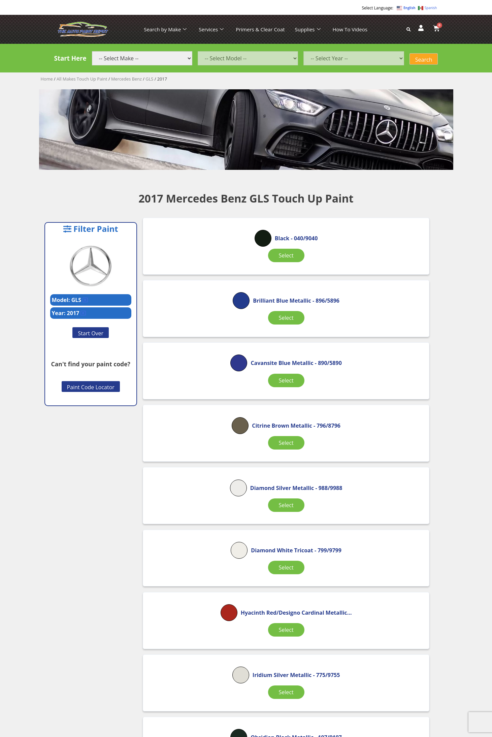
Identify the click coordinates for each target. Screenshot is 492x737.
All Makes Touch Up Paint (82, 79)
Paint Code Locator (90, 387)
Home (47, 79)
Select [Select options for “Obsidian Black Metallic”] (397, 456)
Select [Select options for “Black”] (193, 272)
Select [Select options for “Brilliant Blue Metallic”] (295, 281)
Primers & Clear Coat (260, 29)
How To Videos (350, 29)
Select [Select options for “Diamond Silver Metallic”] (295, 368)
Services (211, 29)
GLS (149, 79)
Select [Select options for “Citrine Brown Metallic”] (193, 368)
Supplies (308, 29)
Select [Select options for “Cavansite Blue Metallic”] (397, 281)
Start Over (90, 333)
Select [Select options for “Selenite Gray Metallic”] (295, 543)
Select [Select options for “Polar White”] (193, 539)
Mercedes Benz (126, 79)
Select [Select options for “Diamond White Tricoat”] (397, 368)
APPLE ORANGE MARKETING (330, 731)
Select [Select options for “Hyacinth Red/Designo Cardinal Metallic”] (193, 456)
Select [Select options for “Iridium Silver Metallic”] (295, 456)
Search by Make (165, 29)
